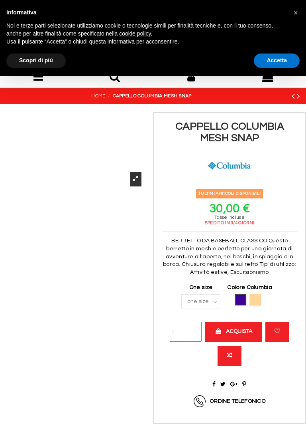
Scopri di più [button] (36, 60)
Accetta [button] (277, 60)
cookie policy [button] (135, 33)
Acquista (233, 331)
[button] (295, 12)
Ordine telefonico (237, 401)
